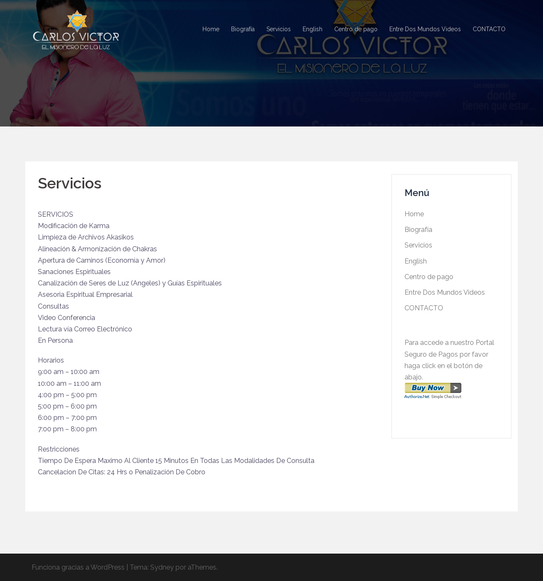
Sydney (162, 567)
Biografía (243, 29)
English (312, 29)
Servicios (278, 29)
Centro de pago (356, 29)
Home (210, 29)
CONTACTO (489, 29)
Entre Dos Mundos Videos (425, 29)
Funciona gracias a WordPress (78, 567)
